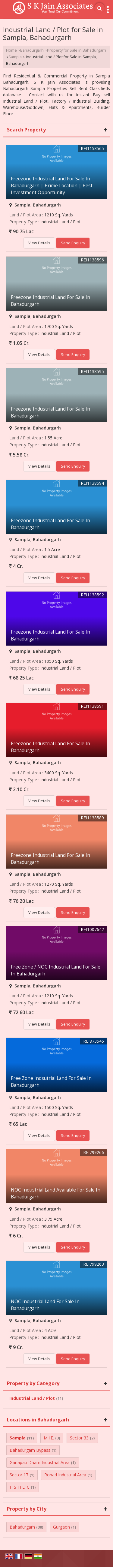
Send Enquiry (73, 243)
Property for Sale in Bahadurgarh (76, 50)
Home (11, 50)
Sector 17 (19, 1475)
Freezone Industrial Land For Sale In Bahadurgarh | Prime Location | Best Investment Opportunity (52, 186)
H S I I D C (20, 1487)
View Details (39, 243)
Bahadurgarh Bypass (30, 1450)
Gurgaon (61, 1527)
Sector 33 (79, 1438)
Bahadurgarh (32, 50)
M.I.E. (49, 1438)
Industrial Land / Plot (32, 1398)
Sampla (15, 56)
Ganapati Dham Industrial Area (40, 1462)
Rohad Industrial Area (65, 1475)
